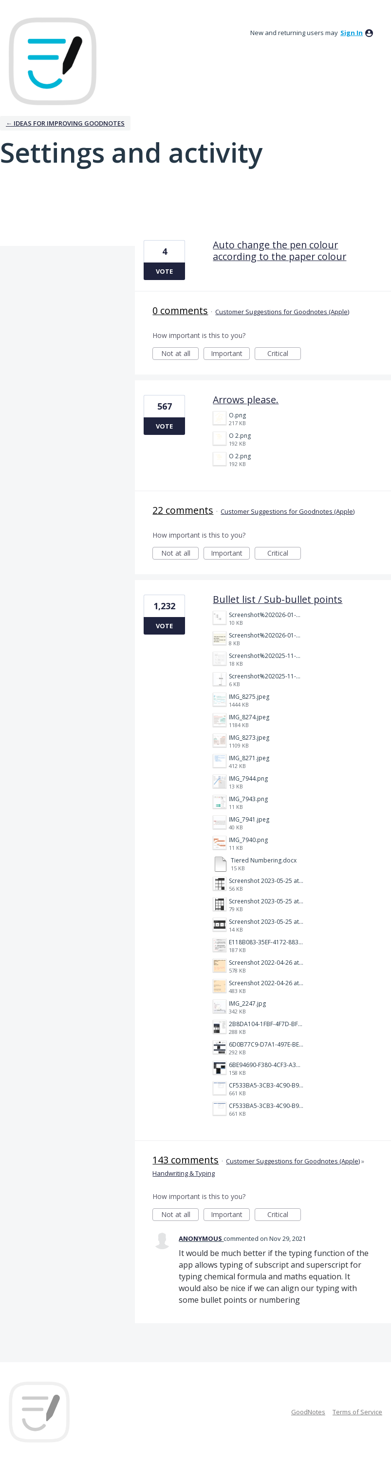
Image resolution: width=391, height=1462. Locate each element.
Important (230, 354)
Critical (284, 354)
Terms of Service (357, 1411)
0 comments (180, 310)
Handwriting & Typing (183, 1173)
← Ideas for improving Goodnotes (65, 123)
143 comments (185, 1159)
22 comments (182, 510)
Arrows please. (246, 399)
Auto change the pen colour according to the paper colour (279, 250)
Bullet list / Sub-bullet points (277, 599)
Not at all (180, 354)
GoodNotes (308, 1411)
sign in (351, 32)
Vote (164, 271)
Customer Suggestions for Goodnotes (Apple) (282, 311)
